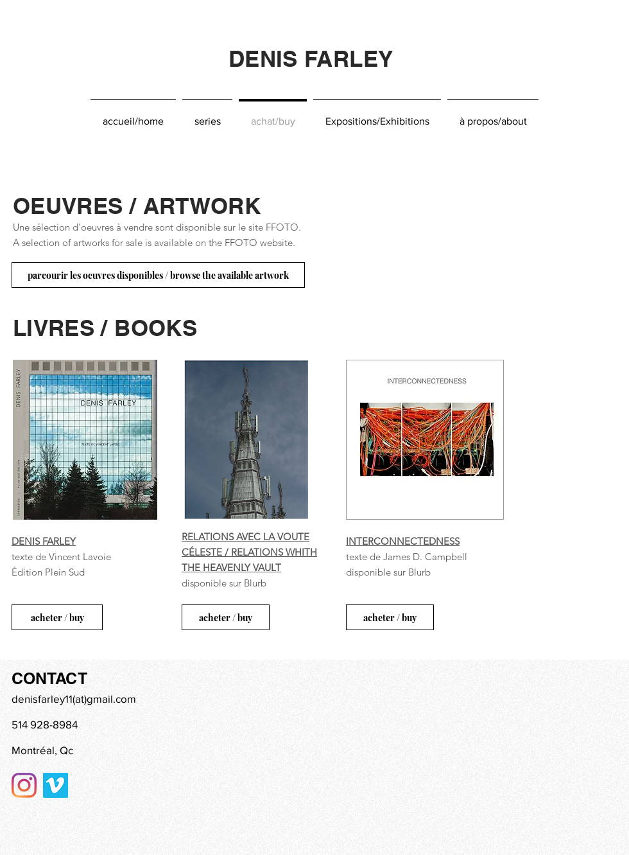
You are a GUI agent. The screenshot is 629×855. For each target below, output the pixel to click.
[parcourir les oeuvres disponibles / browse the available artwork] (158, 275)
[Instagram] (24, 785)
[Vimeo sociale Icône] (55, 785)
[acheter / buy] (57, 617)
